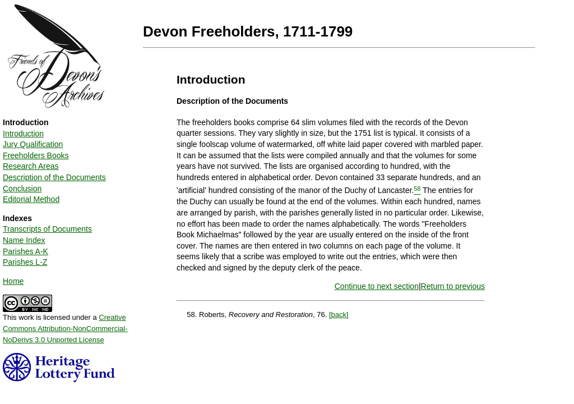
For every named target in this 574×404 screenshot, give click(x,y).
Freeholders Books (36, 155)
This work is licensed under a (65, 324)
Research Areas (31, 166)
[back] (339, 314)
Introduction (23, 133)
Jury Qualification (33, 144)
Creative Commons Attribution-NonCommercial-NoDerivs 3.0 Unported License (65, 328)
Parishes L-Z (25, 262)
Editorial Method (31, 199)
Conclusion (22, 188)
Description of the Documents (54, 177)
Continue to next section (377, 286)
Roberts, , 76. (264, 314)
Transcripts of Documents (47, 228)
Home (13, 281)
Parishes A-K (25, 251)
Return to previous (453, 286)
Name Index (24, 240)
